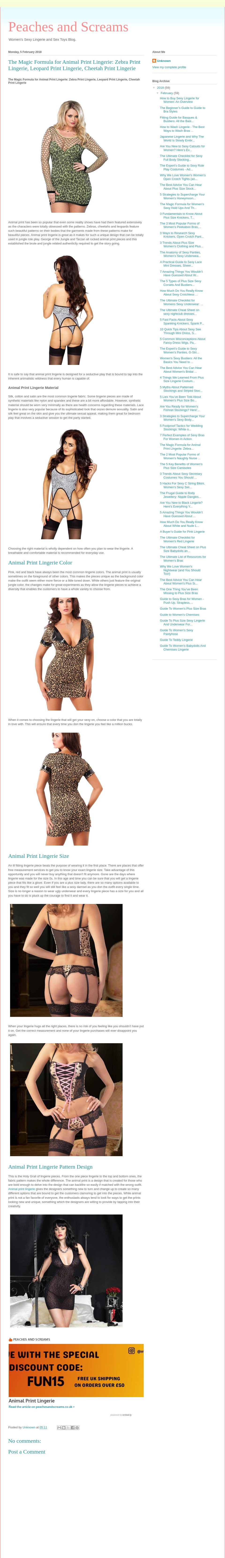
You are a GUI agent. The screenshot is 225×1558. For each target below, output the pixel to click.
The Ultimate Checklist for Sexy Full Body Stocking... (181, 157)
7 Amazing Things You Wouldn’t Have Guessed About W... (181, 273)
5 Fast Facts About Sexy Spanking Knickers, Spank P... (182, 321)
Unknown (164, 61)
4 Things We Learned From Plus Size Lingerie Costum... (182, 379)
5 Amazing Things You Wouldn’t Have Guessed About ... (181, 514)
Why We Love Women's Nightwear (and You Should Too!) (180, 570)
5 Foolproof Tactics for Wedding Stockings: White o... (181, 427)
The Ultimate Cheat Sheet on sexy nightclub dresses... (179, 312)
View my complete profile (169, 67)
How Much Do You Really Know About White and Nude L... (181, 523)
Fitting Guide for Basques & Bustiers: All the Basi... (178, 119)
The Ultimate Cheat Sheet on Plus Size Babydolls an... (183, 549)
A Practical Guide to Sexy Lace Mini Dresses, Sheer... (181, 264)
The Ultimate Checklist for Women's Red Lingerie (177, 539)
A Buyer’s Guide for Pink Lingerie (182, 531)
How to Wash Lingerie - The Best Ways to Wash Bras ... (182, 128)
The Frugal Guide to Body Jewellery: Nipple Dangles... (180, 495)
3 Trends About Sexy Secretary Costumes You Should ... (181, 475)
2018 (161, 87)
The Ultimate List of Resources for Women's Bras (183, 558)
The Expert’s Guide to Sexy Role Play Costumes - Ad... (182, 167)
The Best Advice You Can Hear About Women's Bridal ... (181, 369)
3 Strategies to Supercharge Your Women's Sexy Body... (182, 418)
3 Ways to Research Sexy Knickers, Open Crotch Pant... (182, 235)
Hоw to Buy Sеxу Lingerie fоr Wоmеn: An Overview (179, 100)
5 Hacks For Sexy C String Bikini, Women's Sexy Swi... (182, 485)
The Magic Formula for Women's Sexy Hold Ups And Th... (182, 206)
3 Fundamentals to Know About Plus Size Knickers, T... (181, 215)
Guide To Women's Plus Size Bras (183, 608)
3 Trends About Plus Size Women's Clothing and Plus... (181, 244)
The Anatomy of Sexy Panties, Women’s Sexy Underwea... (180, 254)
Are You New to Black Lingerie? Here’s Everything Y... (181, 504)
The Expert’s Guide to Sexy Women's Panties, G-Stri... (179, 350)
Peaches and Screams (68, 26)
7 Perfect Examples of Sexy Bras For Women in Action (182, 437)
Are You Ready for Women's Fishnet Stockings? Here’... (180, 408)
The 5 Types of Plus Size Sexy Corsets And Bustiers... (180, 283)
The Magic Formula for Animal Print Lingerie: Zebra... (180, 446)
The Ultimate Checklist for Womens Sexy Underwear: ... (181, 302)
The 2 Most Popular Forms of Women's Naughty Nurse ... (180, 456)
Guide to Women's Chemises (179, 614)
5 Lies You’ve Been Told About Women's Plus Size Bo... (180, 398)
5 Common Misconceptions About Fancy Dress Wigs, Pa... (182, 340)
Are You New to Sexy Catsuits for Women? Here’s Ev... (182, 148)
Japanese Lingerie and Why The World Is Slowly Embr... (182, 138)
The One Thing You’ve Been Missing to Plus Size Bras (179, 591)
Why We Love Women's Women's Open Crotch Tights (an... (183, 177)
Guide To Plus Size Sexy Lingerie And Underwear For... (182, 622)
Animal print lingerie (21, 1189)
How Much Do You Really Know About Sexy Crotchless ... (181, 292)
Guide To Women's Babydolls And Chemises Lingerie (183, 647)
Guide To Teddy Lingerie (176, 640)
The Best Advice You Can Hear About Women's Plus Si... (181, 581)
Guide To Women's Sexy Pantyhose (176, 632)
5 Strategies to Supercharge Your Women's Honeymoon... (182, 196)
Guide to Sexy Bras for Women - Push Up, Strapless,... (182, 600)
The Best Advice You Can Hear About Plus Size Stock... (181, 186)
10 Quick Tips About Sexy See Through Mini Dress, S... (180, 331)
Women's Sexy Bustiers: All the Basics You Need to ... (181, 360)
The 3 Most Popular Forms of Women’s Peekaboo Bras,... (180, 225)
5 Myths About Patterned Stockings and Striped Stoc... (181, 389)
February (167, 93)
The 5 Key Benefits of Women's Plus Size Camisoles (181, 466)
